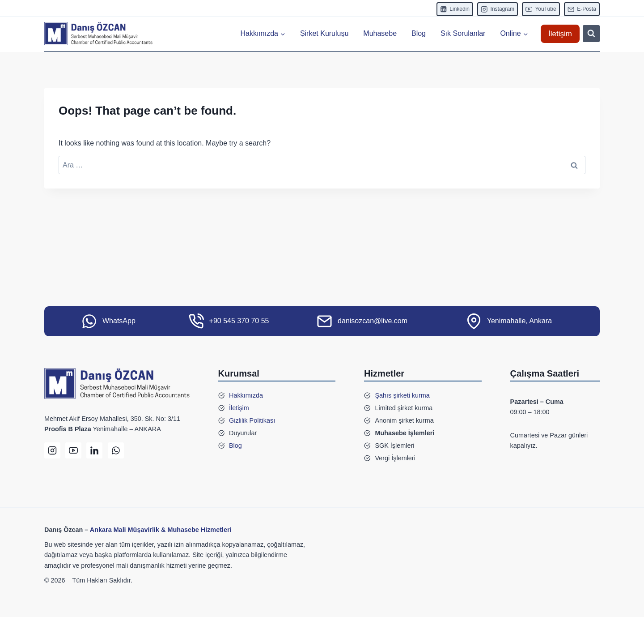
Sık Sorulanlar (463, 33)
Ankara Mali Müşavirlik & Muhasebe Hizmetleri (161, 529)
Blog (418, 33)
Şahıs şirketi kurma (402, 395)
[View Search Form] (591, 33)
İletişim (560, 34)
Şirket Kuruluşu (324, 33)
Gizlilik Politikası (252, 420)
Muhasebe (380, 33)
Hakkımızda (246, 395)
